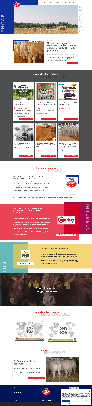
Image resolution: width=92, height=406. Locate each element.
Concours (58, 2)
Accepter (66, 401)
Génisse (15, 147)
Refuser (75, 401)
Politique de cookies (71, 403)
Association (50, 2)
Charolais (61, 150)
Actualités (50, 40)
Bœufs (19, 107)
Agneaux (16, 107)
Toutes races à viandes (41, 107)
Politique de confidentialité (79, 403)
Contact (70, 2)
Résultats (64, 2)
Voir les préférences (85, 401)
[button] (89, 391)
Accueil (42, 2)
